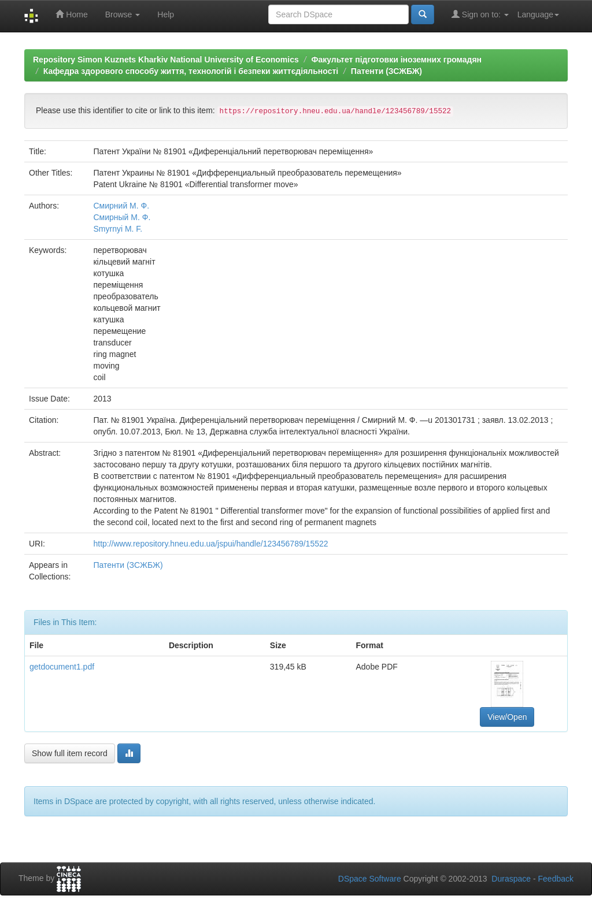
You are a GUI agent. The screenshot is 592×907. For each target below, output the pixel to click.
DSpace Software (369, 878)
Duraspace (511, 878)
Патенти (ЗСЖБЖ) (386, 71)
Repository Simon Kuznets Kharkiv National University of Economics (166, 59)
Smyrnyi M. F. (117, 228)
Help (165, 14)
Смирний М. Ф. (121, 205)
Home (71, 14)
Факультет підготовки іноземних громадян (396, 59)
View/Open (507, 717)
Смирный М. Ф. (121, 217)
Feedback (556, 878)
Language (538, 14)
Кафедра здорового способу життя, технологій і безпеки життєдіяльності (190, 71)
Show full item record (70, 753)
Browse (122, 14)
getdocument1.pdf (61, 666)
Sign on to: (480, 14)
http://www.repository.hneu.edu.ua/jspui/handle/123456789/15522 (210, 543)
